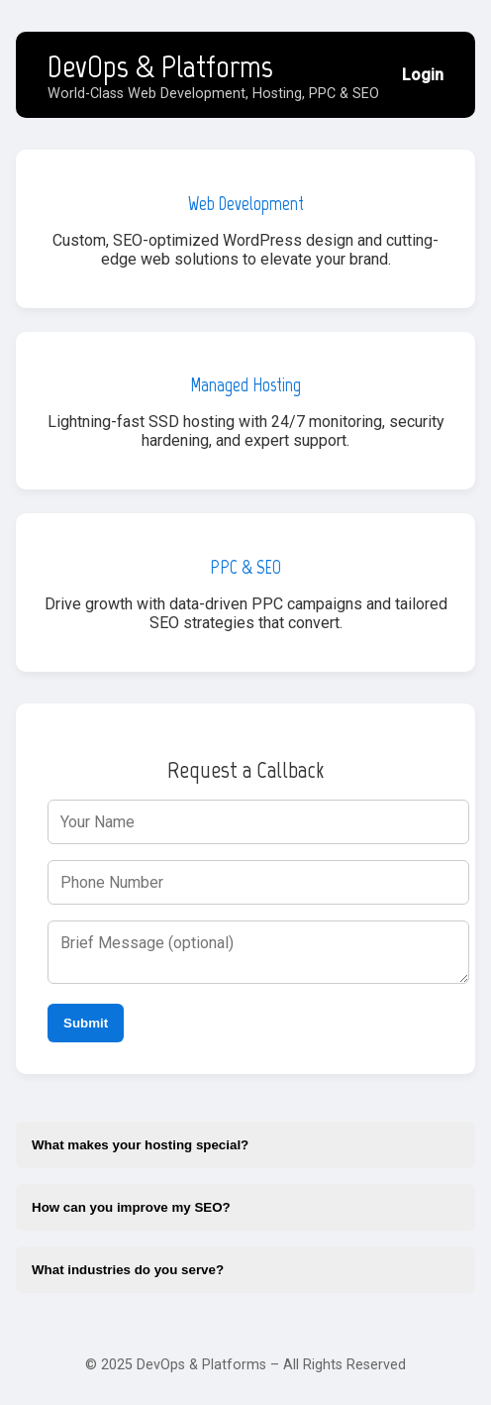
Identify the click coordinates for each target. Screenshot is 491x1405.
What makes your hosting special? (140, 1144)
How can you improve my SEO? (131, 1207)
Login (422, 74)
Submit (85, 1023)
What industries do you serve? (128, 1269)
